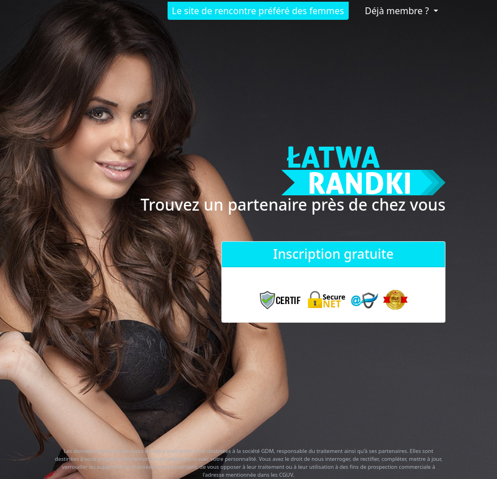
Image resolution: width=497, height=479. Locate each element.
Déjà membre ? (398, 11)
